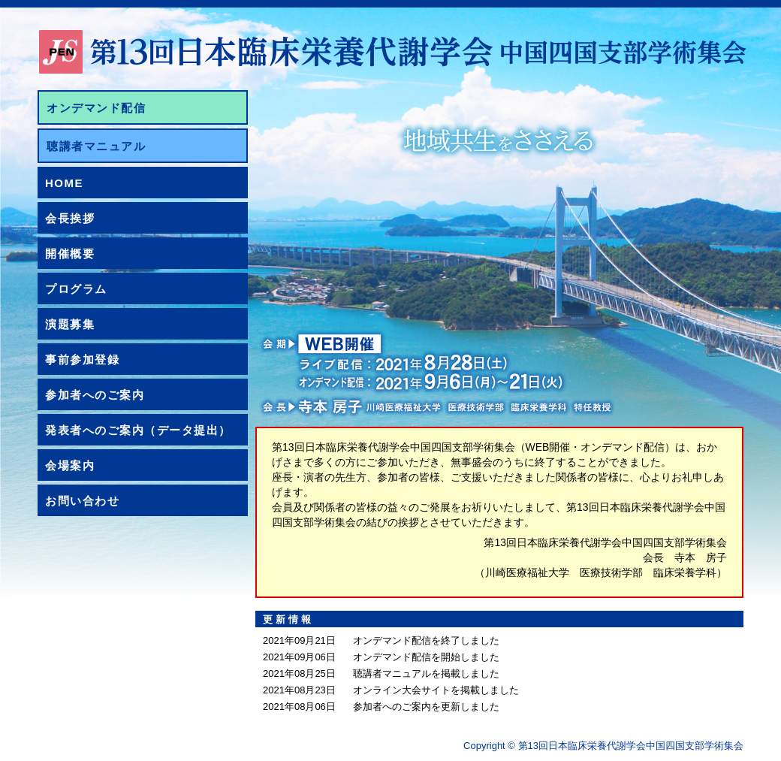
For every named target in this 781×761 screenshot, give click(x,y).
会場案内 (70, 465)
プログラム (76, 288)
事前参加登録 (82, 359)
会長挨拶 (70, 218)
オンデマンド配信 (96, 107)
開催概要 (70, 253)
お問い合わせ (82, 500)
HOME (64, 183)
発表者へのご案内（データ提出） (138, 430)
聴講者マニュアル (96, 146)
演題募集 (70, 324)
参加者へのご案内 (94, 394)
